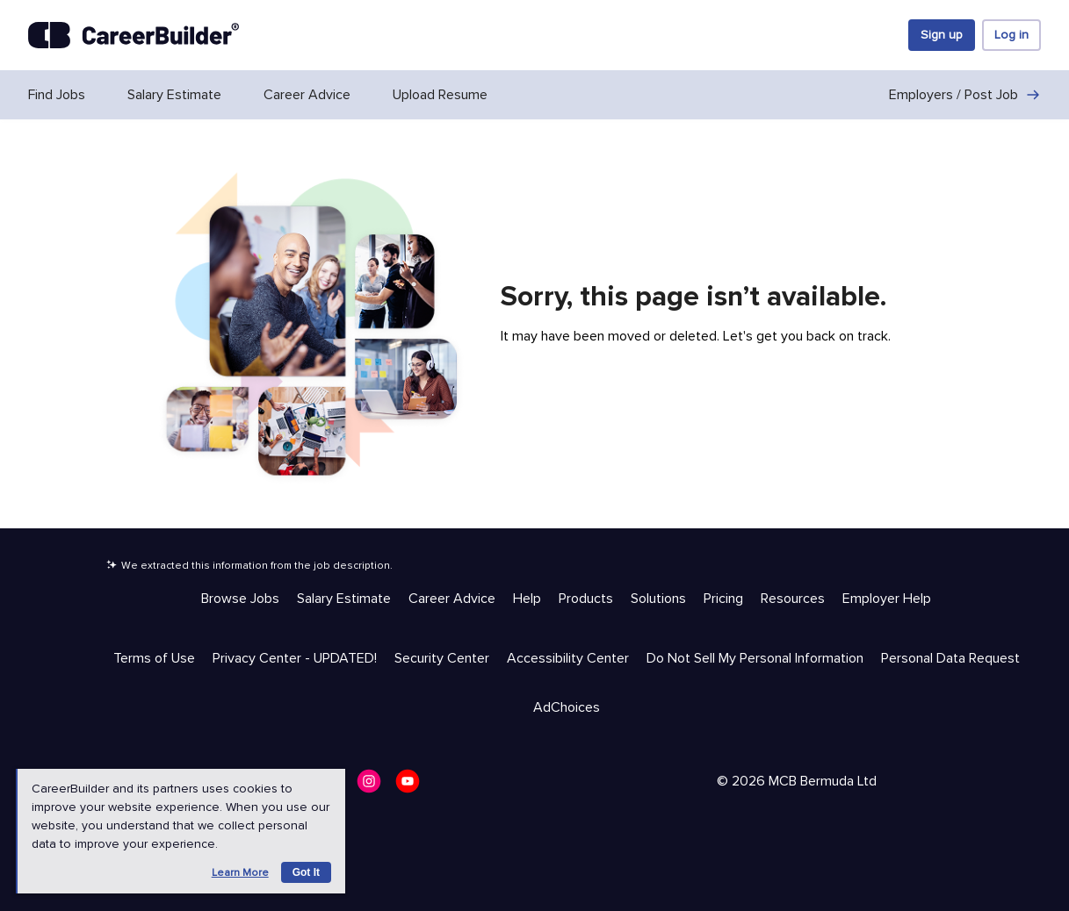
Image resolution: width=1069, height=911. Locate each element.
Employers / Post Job (965, 95)
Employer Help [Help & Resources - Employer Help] (886, 598)
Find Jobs (56, 95)
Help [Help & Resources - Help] (527, 598)
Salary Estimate (174, 95)
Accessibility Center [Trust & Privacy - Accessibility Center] (568, 658)
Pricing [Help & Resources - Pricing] (723, 598)
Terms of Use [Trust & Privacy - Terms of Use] (154, 658)
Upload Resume (440, 95)
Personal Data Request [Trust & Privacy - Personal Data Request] (950, 658)
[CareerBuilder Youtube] (413, 786)
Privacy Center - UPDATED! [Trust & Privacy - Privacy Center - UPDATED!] (295, 658)
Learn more (240, 872)
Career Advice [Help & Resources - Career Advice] (451, 598)
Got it (306, 872)
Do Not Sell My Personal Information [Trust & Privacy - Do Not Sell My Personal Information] (754, 658)
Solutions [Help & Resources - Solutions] (658, 598)
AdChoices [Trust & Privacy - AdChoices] (566, 707)
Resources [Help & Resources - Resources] (793, 598)
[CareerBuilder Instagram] (374, 786)
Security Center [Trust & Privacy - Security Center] (441, 658)
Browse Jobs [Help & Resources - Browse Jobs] (240, 598)
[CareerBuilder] (133, 35)
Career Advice (307, 95)
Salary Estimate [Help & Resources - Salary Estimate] (344, 598)
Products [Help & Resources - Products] (586, 598)
